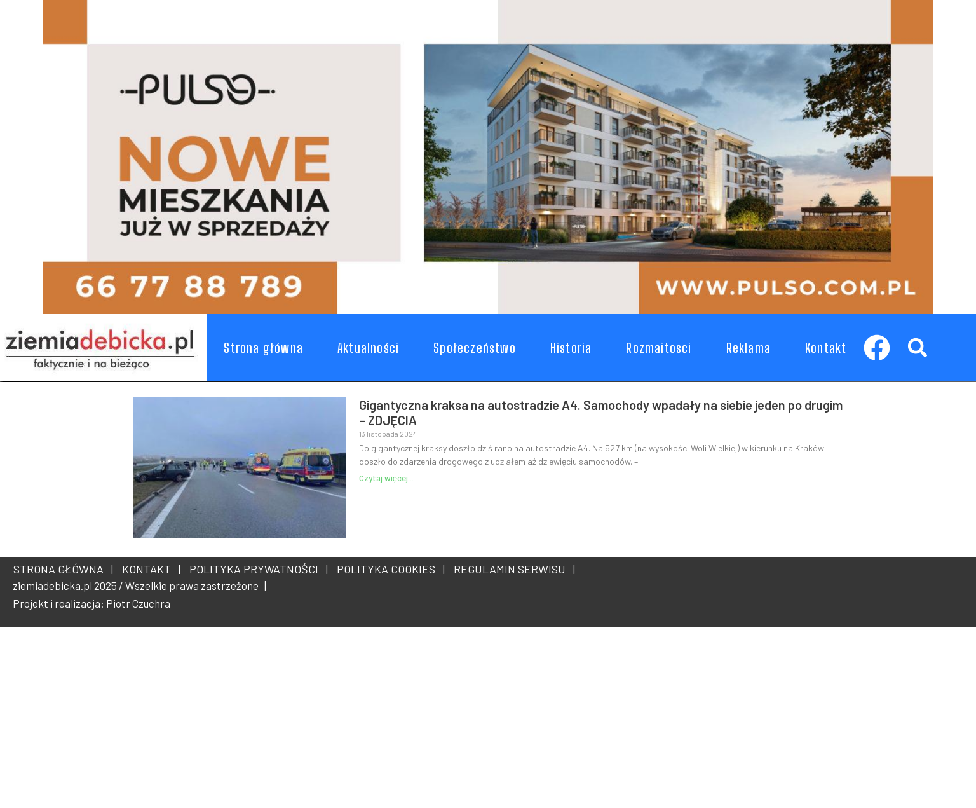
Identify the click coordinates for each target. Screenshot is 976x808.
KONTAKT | (148, 569)
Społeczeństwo (474, 347)
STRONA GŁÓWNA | (63, 569)
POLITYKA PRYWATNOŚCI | (256, 569)
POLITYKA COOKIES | (388, 569)
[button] (917, 347)
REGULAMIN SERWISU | (512, 569)
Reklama (748, 347)
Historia (571, 347)
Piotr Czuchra (138, 603)
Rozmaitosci (658, 347)
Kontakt (825, 347)
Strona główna (263, 347)
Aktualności (368, 347)
